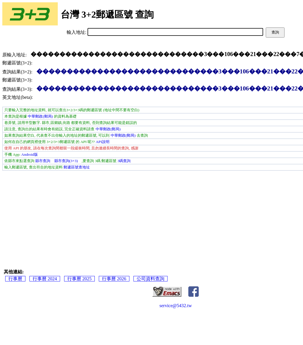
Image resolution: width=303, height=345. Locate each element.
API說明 (102, 142)
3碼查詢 (124, 161)
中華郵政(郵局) (40, 116)
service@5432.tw (175, 305)
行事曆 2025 (79, 278)
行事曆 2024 (45, 278)
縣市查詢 (42, 161)
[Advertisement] (175, 214)
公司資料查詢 (150, 278)
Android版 (29, 154)
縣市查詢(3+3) (66, 161)
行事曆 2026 (114, 278)
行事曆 (15, 278)
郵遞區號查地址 (77, 167)
